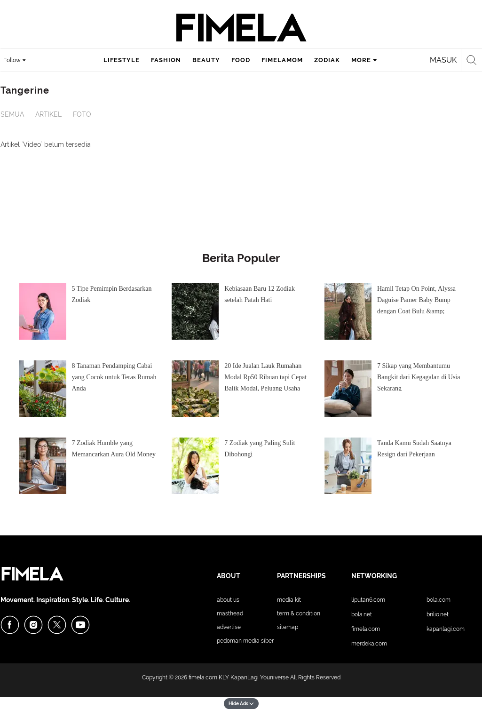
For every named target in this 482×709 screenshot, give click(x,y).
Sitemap (287, 627)
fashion (166, 60)
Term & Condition (298, 613)
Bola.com (438, 600)
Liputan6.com (368, 600)
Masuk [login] (443, 60)
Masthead (230, 613)
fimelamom (282, 60)
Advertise (229, 627)
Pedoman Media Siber (245, 640)
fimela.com (203, 677)
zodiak (327, 60)
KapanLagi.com (446, 629)
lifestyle (121, 60)
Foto (82, 114)
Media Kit (289, 600)
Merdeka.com (369, 643)
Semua (12, 114)
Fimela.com (365, 629)
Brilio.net (438, 614)
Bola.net (361, 614)
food (240, 60)
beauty (206, 60)
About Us (228, 600)
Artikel (48, 114)
